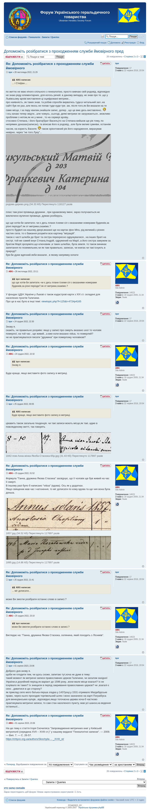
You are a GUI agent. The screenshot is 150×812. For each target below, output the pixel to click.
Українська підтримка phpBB (91, 808)
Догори (143, 258)
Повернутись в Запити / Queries (22, 779)
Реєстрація (130, 42)
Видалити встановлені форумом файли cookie (91, 800)
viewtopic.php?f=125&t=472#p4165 (61, 301)
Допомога (115, 42)
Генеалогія (34, 37)
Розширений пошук (96, 42)
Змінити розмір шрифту (141, 36)
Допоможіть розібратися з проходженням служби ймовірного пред (63, 51)
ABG (11, 271)
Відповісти (14, 56)
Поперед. (11, 764)
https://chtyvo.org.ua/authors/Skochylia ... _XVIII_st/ (35, 739)
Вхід (142, 42)
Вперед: (141, 779)
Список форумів (18, 37)
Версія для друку (102, 36)
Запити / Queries (50, 37)
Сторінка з (131, 56)
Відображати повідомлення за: (44, 764)
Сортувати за (93, 764)
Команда (61, 800)
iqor (10, 72)
